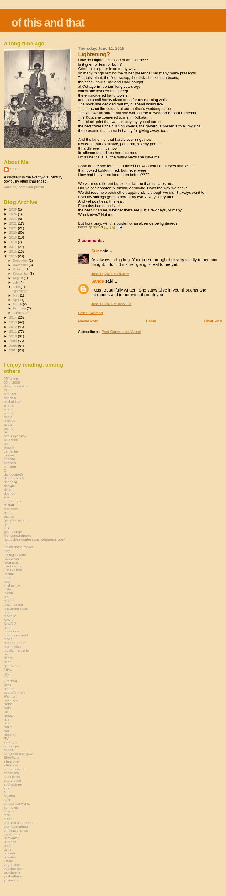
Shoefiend (11, 757)
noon (7, 673)
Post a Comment (90, 313)
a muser (10, 394)
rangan (9, 715)
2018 (13, 242)
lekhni (8, 593)
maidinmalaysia (16, 608)
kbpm (8, 577)
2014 (13, 317)
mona (8, 639)
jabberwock (12, 558)
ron (6, 731)
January (19, 312)
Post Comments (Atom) (121, 331)
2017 (13, 247)
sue (6, 788)
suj (6, 792)
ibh (6, 543)
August (18, 278)
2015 (13, 256)
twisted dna (12, 834)
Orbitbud (10, 681)
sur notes (11, 807)
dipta (7, 489)
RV (6, 738)
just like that (13, 570)
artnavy (9, 421)
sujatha (9, 796)
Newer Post (88, 321)
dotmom (10, 493)
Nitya (8, 669)
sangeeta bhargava (18, 754)
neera (8, 658)
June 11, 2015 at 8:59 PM (110, 274)
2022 (13, 223)
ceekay (9, 455)
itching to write (15, 555)
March (18, 304)
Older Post (213, 321)
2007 (13, 350)
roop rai (10, 734)
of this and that (47, 22)
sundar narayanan (17, 803)
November (21, 265)
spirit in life (12, 777)
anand (9, 409)
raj (6, 711)
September (21, 273)
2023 (13, 219)
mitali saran (12, 631)
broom (9, 447)
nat (6, 654)
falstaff (9, 505)
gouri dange (13, 532)
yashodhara (13, 876)
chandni (10, 463)
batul (7, 432)
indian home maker (18, 547)
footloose (11, 509)
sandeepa (11, 746)
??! (6, 390)
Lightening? (20, 291)
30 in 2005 (12, 382)
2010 (13, 336)
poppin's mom (14, 692)
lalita (7, 589)
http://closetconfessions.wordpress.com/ (34, 539)
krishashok (12, 585)
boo (7, 443)
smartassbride (15, 769)
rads (7, 708)
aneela (9, 413)
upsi (7, 845)
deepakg (10, 482)
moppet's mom (15, 643)
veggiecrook (13, 868)
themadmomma (16, 826)
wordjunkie (12, 872)
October (19, 269)
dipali (14, 169)
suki (7, 799)
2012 (13, 327)
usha (7, 849)
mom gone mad (16, 635)
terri (7, 815)
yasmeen (11, 880)
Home (151, 321)
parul (7, 685)
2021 (13, 228)
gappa (9, 516)
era (6, 497)
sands (8, 750)
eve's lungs (12, 501)
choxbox (10, 466)
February (20, 308)
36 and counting (16, 386)
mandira (10, 616)
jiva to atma (12, 566)
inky (7, 551)
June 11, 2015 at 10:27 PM (111, 304)
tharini (8, 819)
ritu (6, 723)
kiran (7, 581)
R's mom (10, 696)
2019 (13, 237)
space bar (11, 773)
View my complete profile (24, 187)
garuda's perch (15, 520)
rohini (8, 727)
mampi (9, 612)
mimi (7, 627)
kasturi (9, 574)
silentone (11, 765)
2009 (13, 341)
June (17, 287)
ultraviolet (11, 838)
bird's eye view (15, 436)
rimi (6, 719)
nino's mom (12, 666)
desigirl (9, 486)
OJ (6, 677)
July (16, 282)
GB (6, 528)
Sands (97, 281)
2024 (13, 214)
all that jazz (12, 401)
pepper (9, 688)
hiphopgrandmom (17, 535)
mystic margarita (16, 650)
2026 (13, 209)
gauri (7, 524)
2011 (13, 331)
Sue (95, 251)
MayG (8, 620)
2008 (13, 345)
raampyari (11, 700)
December (21, 260)
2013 (13, 322)
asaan (8, 424)
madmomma (13, 604)
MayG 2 (10, 623)
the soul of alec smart (20, 822)
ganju (8, 512)
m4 (6, 597)
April (16, 300)
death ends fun (15, 478)
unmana (10, 842)
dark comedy (14, 474)
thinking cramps (16, 830)
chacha (9, 459)
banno (9, 428)
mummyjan (12, 646)
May (16, 295)
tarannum (11, 811)
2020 (13, 232)
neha (7, 662)
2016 (13, 251)
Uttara (8, 861)
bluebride (11, 440)
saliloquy (10, 742)
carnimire (11, 451)
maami (9, 600)
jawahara (11, 562)
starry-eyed (12, 780)
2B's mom (11, 378)
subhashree (13, 784)
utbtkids (10, 853)
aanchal (10, 398)
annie (8, 417)
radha (8, 704)
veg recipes (12, 865)
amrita (9, 405)
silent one (11, 761)
